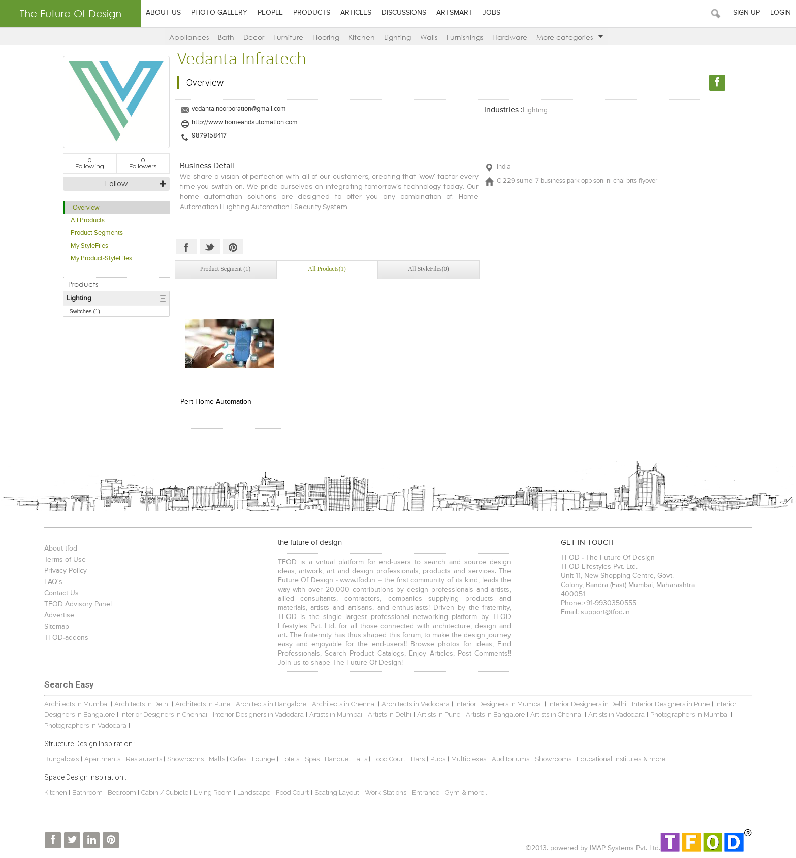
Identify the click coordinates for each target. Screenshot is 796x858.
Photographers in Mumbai (689, 714)
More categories (569, 36)
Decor (253, 36)
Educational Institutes (609, 759)
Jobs (491, 12)
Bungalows (61, 759)
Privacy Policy (65, 570)
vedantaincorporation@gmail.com (239, 109)
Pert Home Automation (215, 401)
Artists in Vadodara (616, 714)
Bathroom (88, 792)
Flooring (325, 36)
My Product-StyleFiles (101, 258)
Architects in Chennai (344, 704)
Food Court (388, 759)
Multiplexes (468, 759)
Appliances (189, 36)
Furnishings (465, 36)
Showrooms (186, 759)
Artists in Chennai (556, 714)
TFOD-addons (66, 637)
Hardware (509, 36)
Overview (86, 207)
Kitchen (361, 36)
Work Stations (385, 792)
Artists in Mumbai (335, 714)
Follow (116, 183)
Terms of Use (65, 559)
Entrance (425, 792)
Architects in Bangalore (271, 704)
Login (780, 12)
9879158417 (209, 135)
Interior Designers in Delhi (587, 704)
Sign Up (746, 12)
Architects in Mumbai (76, 704)
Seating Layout (336, 792)
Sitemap (56, 626)
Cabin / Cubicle (165, 792)
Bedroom (123, 792)
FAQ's (53, 582)
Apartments (102, 759)
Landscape (253, 792)
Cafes (238, 759)
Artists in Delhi (389, 714)
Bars (418, 759)
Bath (226, 36)
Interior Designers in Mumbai (499, 704)
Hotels (289, 759)
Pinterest (233, 246)
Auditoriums (510, 759)
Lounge (263, 759)
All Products (88, 220)
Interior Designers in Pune (671, 704)
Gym (452, 792)
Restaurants (145, 759)
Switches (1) (85, 311)
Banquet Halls (347, 759)
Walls (428, 36)
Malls (218, 759)
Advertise (59, 615)
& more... (656, 759)
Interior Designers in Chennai (163, 714)
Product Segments (97, 233)
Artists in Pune (438, 714)
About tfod (60, 548)
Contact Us (61, 593)
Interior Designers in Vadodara (258, 714)
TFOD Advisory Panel (78, 604)
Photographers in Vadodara (85, 725)
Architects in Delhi (142, 704)
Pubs (437, 759)
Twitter (210, 246)
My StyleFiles (89, 246)
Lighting (397, 36)
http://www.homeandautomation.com (245, 122)
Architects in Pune (202, 704)
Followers (142, 163)
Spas (313, 759)
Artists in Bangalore (495, 714)
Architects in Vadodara (415, 704)
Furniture (288, 36)
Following (89, 163)
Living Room (213, 792)
